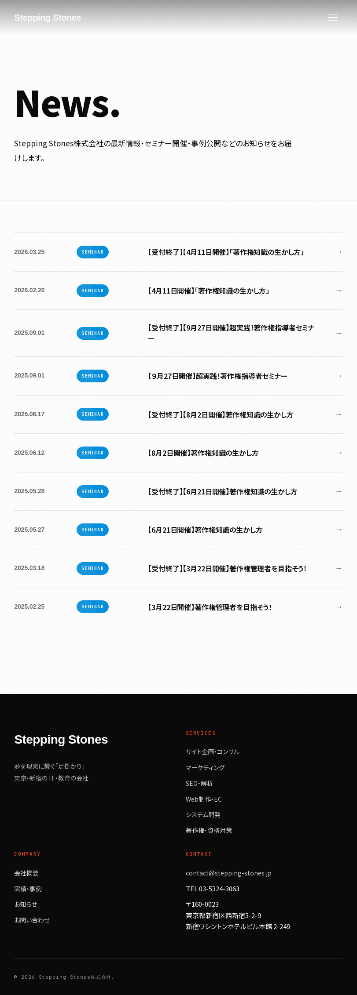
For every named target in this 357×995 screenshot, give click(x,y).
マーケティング (205, 767)
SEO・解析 (199, 783)
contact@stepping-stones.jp (229, 872)
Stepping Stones (47, 17)
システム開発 (203, 814)
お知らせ (25, 904)
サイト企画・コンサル (212, 751)
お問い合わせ (32, 919)
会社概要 (26, 872)
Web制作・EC (204, 799)
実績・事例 (28, 888)
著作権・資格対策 (209, 830)
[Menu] (333, 17)
